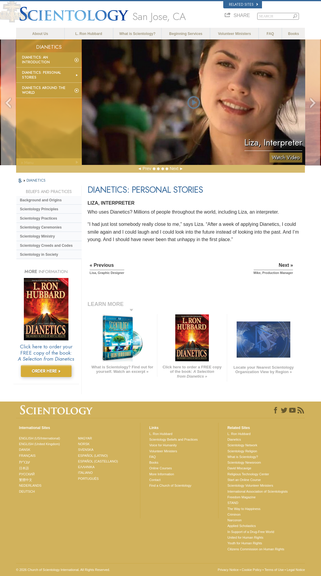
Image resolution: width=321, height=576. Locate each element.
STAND (232, 503)
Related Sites (243, 4)
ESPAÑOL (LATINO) (93, 455)
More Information (161, 474)
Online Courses (160, 468)
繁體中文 (25, 480)
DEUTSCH (27, 491)
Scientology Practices (38, 218)
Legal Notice (296, 570)
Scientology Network (242, 445)
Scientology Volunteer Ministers (250, 485)
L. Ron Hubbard (88, 34)
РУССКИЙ (27, 474)
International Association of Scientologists (257, 491)
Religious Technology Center (248, 474)
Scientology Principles (39, 209)
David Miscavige (239, 468)
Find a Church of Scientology (170, 485)
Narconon (234, 520)
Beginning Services (185, 34)
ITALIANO (85, 472)
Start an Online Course (244, 480)
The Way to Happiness (243, 509)
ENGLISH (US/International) (39, 438)
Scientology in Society (39, 254)
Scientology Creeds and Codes (46, 245)
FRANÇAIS (27, 455)
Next (174, 168)
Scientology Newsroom (244, 462)
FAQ (270, 34)
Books (293, 34)
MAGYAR (85, 438)
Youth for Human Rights (244, 543)
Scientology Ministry (37, 236)
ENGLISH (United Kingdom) (39, 444)
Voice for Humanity (163, 445)
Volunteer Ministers (234, 34)
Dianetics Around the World (44, 90)
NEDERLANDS (30, 485)
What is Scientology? (137, 34)
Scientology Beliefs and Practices (173, 439)
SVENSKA (86, 449)
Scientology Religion (242, 451)
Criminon (234, 514)
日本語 (24, 468)
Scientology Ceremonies (41, 227)
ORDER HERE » (46, 371)
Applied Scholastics (241, 526)
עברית (24, 461)
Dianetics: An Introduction (36, 60)
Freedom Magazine (241, 497)
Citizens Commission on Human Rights (255, 549)
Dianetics (234, 439)
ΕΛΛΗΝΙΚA (86, 467)
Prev (147, 168)
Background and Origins (41, 200)
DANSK (24, 449)
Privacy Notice (228, 570)
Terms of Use (274, 570)
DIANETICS (36, 180)
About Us (40, 34)
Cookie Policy (252, 570)
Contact (155, 480)
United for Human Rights (245, 537)
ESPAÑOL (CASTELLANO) (98, 461)
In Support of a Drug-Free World (250, 532)
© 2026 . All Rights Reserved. (63, 570)
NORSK (84, 444)
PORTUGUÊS (88, 478)
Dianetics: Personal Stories (41, 75)
